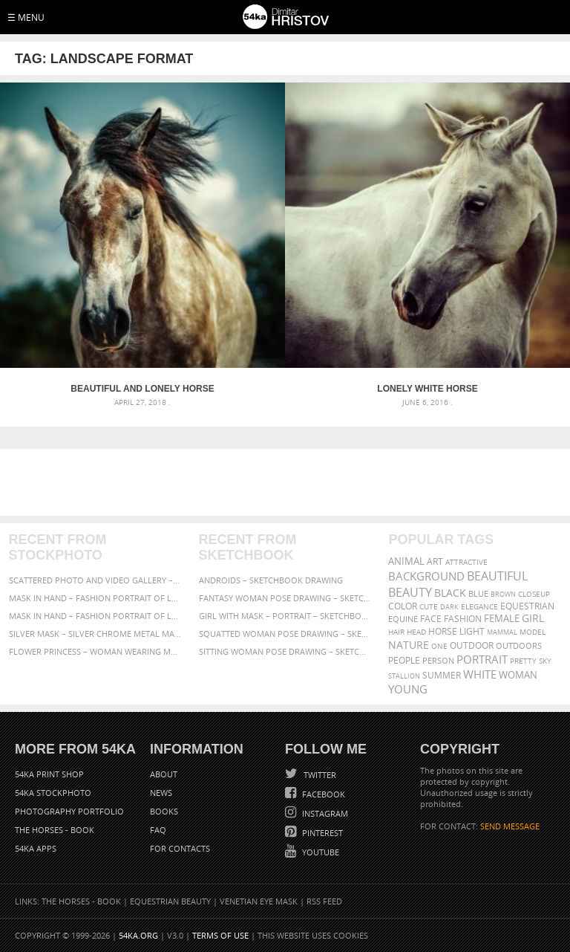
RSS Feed (324, 901)
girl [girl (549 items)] (533, 618)
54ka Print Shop (49, 774)
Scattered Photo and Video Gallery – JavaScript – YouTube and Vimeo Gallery (95, 580)
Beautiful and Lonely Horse (142, 388)
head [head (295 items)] (416, 632)
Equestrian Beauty (170, 901)
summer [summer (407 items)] (441, 675)
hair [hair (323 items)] (396, 631)
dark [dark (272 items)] (449, 607)
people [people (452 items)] (404, 660)
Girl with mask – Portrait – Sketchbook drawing (285, 615)
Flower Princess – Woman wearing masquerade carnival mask (95, 651)
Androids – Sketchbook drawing (271, 580)
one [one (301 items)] (439, 646)
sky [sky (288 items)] (545, 661)
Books (164, 811)
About (163, 774)
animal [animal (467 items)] (406, 561)
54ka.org (138, 935)
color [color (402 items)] (402, 606)
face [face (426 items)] (431, 618)
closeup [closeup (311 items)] (534, 594)
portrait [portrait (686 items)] (482, 659)
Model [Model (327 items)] (533, 631)
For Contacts (180, 848)
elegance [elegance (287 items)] (479, 607)
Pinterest (321, 832)
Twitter (318, 774)
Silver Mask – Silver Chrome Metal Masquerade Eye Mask (95, 633)
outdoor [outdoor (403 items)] (472, 645)
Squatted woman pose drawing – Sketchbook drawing (285, 633)
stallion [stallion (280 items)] (404, 676)
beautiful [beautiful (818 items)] (497, 576)
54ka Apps (35, 848)
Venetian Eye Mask (259, 901)
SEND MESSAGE (510, 826)
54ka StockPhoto (53, 792)
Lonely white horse (427, 388)
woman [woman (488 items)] (518, 675)
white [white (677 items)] (480, 674)
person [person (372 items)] (438, 660)
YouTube (319, 852)
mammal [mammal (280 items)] (502, 632)
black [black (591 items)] (450, 593)
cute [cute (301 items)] (428, 607)
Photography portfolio (69, 811)
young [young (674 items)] (408, 688)
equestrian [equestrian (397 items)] (527, 606)
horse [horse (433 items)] (442, 631)
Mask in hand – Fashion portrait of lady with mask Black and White (95, 597)
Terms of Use (220, 935)
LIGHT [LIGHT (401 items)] (472, 631)
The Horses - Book (54, 829)
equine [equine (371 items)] (403, 618)
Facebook (322, 794)
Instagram (324, 813)
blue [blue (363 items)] (478, 593)
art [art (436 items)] (435, 561)
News (161, 792)
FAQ (158, 829)
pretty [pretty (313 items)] (523, 660)
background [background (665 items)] (426, 576)
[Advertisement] (288, 482)
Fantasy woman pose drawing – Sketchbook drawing (285, 597)
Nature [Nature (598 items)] (408, 645)
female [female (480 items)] (502, 618)
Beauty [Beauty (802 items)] (410, 592)
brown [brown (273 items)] (503, 594)
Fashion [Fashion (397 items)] (463, 618)
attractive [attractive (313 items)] (466, 562)
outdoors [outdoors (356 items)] (519, 646)
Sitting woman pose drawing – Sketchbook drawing (285, 651)
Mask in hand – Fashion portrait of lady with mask (95, 615)
